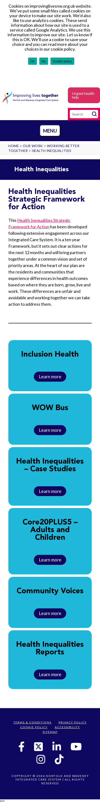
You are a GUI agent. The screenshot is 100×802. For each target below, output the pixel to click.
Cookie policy (62, 61)
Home (13, 146)
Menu (50, 131)
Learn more (50, 376)
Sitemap (50, 732)
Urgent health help (83, 95)
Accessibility (67, 727)
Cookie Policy (34, 727)
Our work (33, 146)
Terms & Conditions (32, 722)
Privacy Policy (73, 722)
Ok (32, 61)
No (44, 61)
